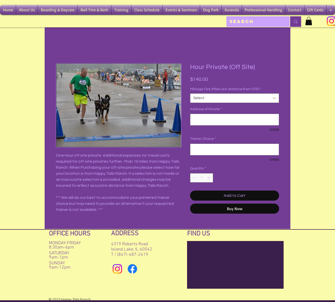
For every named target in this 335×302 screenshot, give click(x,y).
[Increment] (209, 177)
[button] (27, 10)
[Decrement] (194, 177)
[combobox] (234, 98)
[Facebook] (132, 269)
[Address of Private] (234, 119)
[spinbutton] (201, 177)
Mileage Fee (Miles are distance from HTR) (225, 89)
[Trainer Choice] (234, 149)
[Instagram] (117, 269)
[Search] (254, 21)
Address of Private (206, 109)
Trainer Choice (203, 139)
